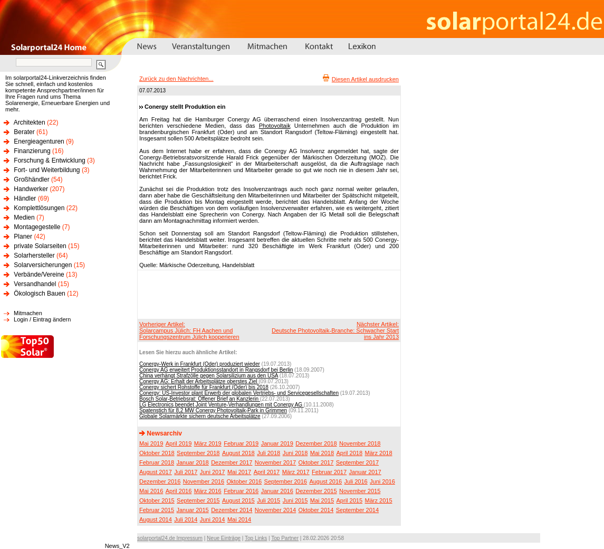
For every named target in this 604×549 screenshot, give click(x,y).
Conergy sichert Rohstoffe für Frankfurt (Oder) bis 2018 (204, 387)
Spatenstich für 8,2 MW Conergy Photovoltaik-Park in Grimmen (213, 410)
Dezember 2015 (316, 491)
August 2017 (155, 472)
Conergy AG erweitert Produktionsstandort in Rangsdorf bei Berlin (216, 370)
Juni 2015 (295, 500)
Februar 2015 (156, 510)
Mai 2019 (151, 443)
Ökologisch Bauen (39, 293)
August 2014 (155, 519)
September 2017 (357, 462)
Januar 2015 (193, 510)
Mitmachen (28, 313)
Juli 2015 (268, 500)
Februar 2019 (241, 443)
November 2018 (359, 443)
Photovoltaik (275, 125)
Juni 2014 (212, 519)
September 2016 (285, 481)
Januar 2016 (277, 491)
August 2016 (325, 481)
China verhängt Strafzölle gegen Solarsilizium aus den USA (208, 375)
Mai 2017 (239, 472)
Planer (23, 236)
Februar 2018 (156, 462)
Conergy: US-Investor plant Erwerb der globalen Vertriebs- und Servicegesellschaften (239, 393)
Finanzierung (32, 151)
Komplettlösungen (39, 208)
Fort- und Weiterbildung (47, 170)
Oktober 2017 (316, 462)
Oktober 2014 (316, 510)
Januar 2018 (193, 462)
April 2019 (179, 443)
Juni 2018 (295, 453)
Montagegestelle (37, 227)
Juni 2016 (382, 481)
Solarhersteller (34, 255)
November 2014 (275, 510)
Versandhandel (35, 284)
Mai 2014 (239, 519)
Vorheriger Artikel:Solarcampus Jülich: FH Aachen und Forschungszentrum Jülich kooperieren (189, 330)
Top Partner (285, 538)
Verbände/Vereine (39, 274)
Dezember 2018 (316, 443)
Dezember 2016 (159, 481)
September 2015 (198, 500)
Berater (24, 132)
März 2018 (378, 453)
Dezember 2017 (231, 462)
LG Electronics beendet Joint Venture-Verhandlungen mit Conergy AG (221, 405)
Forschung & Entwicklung (49, 160)
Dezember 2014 (231, 510)
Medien (24, 217)
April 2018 (350, 453)
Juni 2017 (212, 472)
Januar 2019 (277, 443)
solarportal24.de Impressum (170, 538)
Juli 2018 (268, 453)
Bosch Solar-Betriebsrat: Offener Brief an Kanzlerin (199, 399)
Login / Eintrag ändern (42, 319)
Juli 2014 (185, 519)
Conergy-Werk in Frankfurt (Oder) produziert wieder (199, 364)
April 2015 (350, 500)
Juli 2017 (185, 472)
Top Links (256, 538)
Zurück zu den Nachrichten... (176, 78)
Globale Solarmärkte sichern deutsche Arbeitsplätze (200, 416)
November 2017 (275, 462)
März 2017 (296, 472)
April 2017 (267, 472)
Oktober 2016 (244, 481)
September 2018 (198, 453)
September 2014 (357, 510)
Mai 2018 (322, 453)
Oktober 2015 (157, 500)
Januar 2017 (365, 472)
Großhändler (31, 179)
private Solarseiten (40, 246)
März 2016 (208, 491)
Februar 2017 (329, 472)
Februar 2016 (241, 491)
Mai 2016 (151, 491)
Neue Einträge (224, 538)
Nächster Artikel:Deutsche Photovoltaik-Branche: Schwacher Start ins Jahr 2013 (335, 330)
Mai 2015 (322, 500)
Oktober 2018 (157, 453)
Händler (25, 198)
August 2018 (238, 453)
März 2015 (378, 500)
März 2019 (208, 443)
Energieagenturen (39, 141)
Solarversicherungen (43, 265)
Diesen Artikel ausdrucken (365, 79)
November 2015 (359, 491)
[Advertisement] (267, 294)
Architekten (29, 122)
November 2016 (203, 481)
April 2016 (179, 491)
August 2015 (238, 500)
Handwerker (31, 189)
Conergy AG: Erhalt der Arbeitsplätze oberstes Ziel (198, 381)
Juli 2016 (356, 481)
